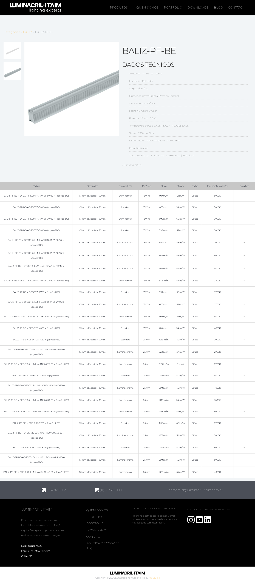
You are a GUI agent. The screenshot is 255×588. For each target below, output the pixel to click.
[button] (129, 8)
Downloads (198, 7)
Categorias (12, 32)
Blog (218, 7)
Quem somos (147, 7)
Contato (235, 7)
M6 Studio (154, 577)
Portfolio (173, 7)
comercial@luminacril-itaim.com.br (196, 490)
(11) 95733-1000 (108, 490)
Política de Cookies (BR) (103, 546)
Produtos (120, 8)
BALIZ (27, 32)
